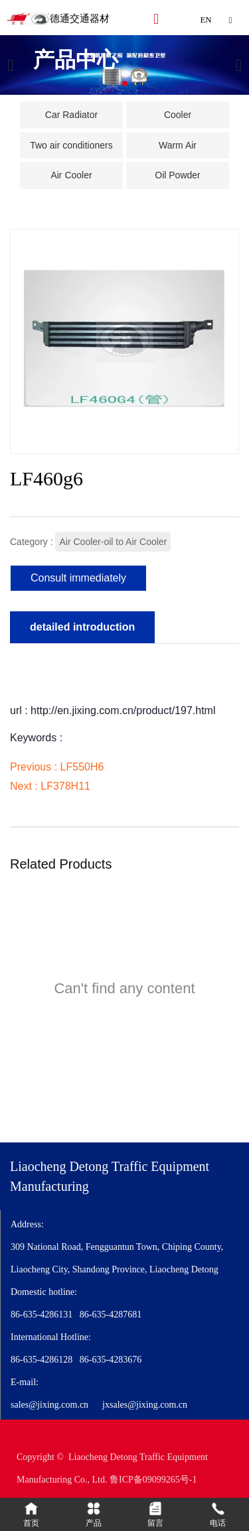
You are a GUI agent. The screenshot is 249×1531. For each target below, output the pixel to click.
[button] (124, 83)
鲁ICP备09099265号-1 (153, 1480)
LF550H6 (82, 766)
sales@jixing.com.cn (49, 1405)
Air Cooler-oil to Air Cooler (113, 541)
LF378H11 (65, 786)
